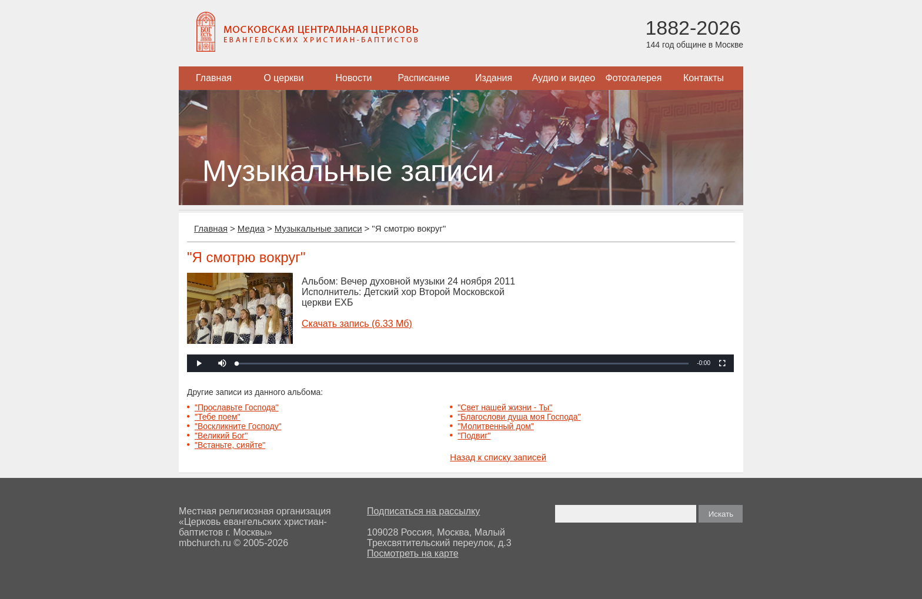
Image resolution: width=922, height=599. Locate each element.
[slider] (463, 363)
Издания (493, 78)
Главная (214, 78)
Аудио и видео (564, 78)
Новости (354, 78)
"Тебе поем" (217, 416)
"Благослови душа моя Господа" (518, 416)
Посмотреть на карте (413, 553)
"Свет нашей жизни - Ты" (504, 407)
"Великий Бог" (221, 435)
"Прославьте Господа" (237, 407)
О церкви (283, 78)
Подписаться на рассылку (423, 511)
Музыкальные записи (318, 228)
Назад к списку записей (498, 457)
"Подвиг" (473, 435)
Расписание (423, 78)
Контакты (703, 78)
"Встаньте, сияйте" (230, 445)
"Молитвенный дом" (495, 426)
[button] (222, 363)
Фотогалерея (634, 78)
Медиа (251, 228)
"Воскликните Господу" (238, 426)
